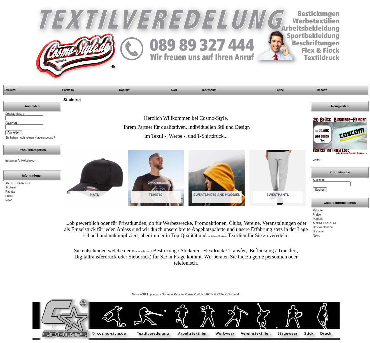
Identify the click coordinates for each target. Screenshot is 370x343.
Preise (279, 90)
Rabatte (322, 90)
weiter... (317, 160)
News (8, 200)
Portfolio (68, 90)
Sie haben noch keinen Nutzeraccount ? (30, 137)
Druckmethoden (323, 227)
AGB (174, 90)
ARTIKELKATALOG (17, 183)
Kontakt (124, 90)
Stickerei (10, 90)
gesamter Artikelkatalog (19, 160)
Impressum (208, 90)
